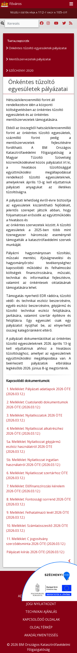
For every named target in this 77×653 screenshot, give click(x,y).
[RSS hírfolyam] (71, 23)
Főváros (11, 4)
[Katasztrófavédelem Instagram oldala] (48, 23)
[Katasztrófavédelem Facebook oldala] (41, 23)
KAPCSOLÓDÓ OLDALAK (41, 619)
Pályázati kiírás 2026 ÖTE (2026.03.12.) (36, 552)
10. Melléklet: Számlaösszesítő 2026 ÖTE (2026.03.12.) (37, 528)
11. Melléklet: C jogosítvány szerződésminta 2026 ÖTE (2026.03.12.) (36, 541)
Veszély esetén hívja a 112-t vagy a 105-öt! (38, 12)
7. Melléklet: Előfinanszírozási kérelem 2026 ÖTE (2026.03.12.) (35, 488)
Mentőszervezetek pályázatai (28, 59)
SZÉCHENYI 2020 (19, 70)
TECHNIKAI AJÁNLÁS (41, 611)
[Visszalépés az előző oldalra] (69, 561)
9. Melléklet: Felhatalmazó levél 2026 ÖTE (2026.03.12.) (37, 515)
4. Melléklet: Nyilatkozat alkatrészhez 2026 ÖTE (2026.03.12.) (34, 431)
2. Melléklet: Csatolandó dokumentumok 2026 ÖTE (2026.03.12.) (37, 404)
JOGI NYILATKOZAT (41, 604)
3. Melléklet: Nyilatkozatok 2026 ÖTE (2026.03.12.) (34, 418)
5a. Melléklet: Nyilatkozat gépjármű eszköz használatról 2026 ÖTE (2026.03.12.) (33, 446)
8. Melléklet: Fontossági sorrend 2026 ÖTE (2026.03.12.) (38, 501)
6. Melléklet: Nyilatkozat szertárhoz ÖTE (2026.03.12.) (37, 475)
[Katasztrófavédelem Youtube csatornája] (56, 23)
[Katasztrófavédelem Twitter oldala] (64, 23)
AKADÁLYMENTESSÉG (41, 635)
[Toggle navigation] (71, 4)
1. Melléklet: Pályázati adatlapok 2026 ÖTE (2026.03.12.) (38, 391)
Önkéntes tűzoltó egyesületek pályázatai (36, 48)
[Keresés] (22, 23)
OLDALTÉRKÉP (41, 627)
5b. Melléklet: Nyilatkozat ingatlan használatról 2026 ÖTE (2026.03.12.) (33, 462)
